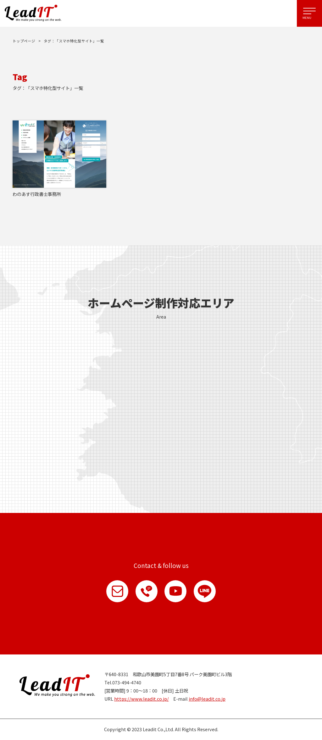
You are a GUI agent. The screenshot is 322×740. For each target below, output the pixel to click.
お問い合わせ (117, 591)
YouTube (176, 591)
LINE (205, 591)
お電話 (147, 591)
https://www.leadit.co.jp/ (141, 699)
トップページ (24, 40)
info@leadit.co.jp (207, 699)
